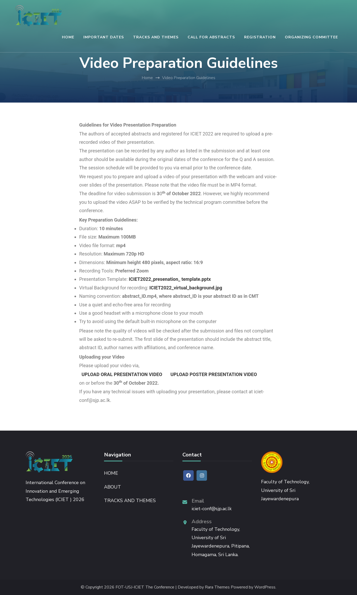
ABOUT (112, 487)
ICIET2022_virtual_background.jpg (185, 287)
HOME (68, 37)
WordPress (264, 587)
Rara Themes (217, 587)
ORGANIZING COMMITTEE (311, 37)
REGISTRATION (260, 37)
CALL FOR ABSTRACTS (211, 37)
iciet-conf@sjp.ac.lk (212, 508)
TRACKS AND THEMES (156, 37)
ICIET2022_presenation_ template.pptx (170, 279)
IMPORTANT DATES (103, 37)
